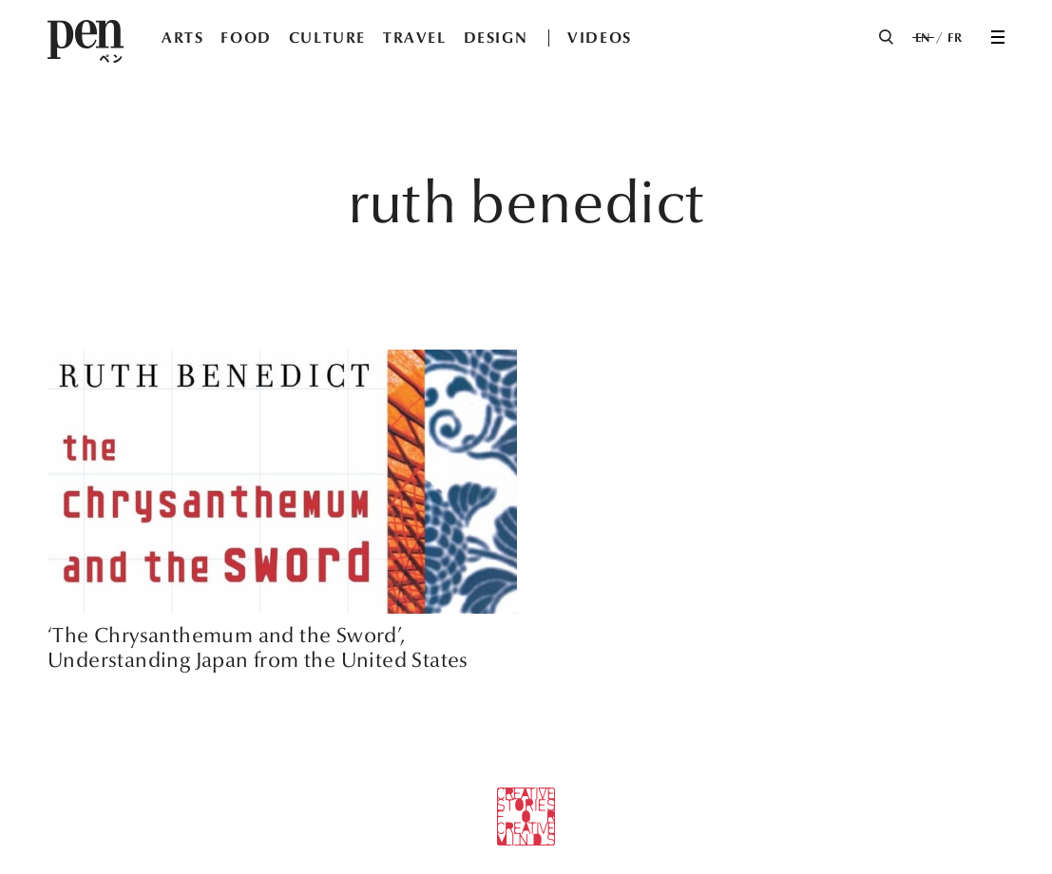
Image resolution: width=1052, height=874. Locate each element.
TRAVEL (415, 37)
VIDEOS (599, 37)
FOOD (245, 37)
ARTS (182, 37)
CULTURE (327, 37)
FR (954, 38)
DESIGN (496, 37)
